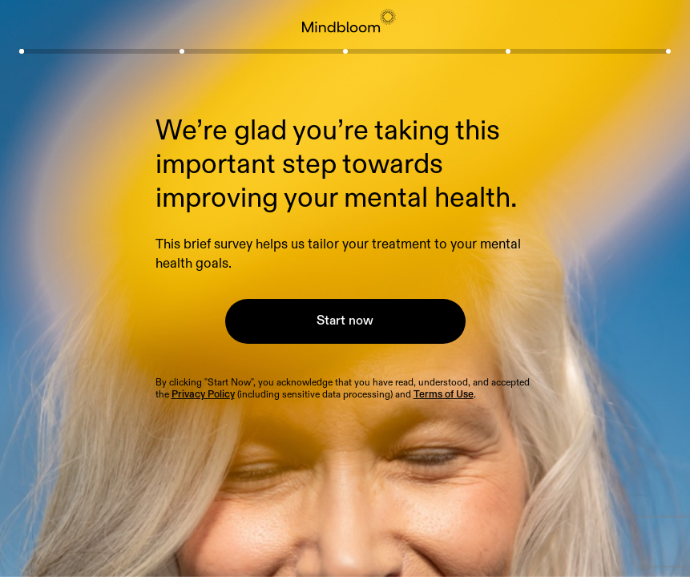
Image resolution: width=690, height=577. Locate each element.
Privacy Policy (203, 394)
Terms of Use (444, 394)
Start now (345, 321)
